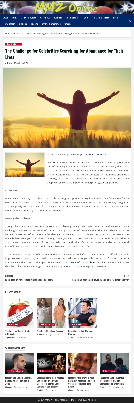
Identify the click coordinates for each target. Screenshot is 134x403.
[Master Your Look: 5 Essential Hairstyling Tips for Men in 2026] (19, 363)
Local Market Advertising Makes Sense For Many (36, 277)
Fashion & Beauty (28, 17)
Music (115, 17)
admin (8, 63)
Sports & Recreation (51, 24)
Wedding (68, 24)
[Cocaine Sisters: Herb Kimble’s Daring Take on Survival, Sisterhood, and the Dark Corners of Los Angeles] (51, 363)
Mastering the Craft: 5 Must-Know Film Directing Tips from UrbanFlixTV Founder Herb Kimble (81, 382)
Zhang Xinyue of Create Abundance (88, 154)
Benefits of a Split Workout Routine (80, 333)
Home (14, 17)
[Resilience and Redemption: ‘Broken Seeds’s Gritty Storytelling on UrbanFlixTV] (114, 363)
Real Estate (10, 24)
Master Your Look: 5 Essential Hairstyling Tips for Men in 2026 (18, 380)
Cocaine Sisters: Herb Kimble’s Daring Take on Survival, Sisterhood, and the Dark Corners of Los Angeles (50, 382)
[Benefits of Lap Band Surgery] (51, 313)
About (5, 17)
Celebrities (45, 17)
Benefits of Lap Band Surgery (50, 331)
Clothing (58, 17)
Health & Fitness (101, 17)
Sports (34, 24)
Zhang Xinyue (12, 254)
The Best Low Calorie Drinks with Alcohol (17, 333)
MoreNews (76, 399)
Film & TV (86, 17)
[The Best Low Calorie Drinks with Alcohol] (19, 313)
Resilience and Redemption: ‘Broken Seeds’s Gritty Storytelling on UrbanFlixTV (112, 380)
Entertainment (72, 17)
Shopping (23, 24)
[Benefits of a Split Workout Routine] (82, 313)
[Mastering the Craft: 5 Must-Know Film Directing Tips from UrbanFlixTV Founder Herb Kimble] (82, 363)
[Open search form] (130, 20)
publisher (11, 337)
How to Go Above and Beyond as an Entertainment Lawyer (98, 277)
